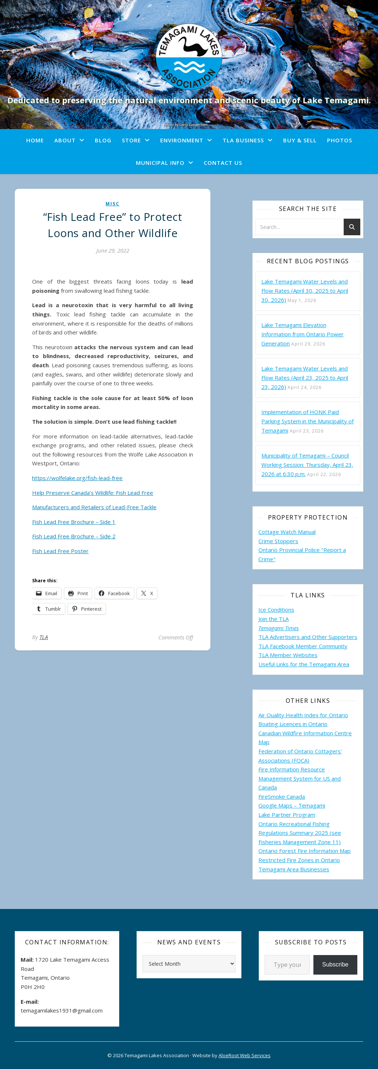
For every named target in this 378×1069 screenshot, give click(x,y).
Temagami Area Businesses (293, 869)
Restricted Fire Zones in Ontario (299, 860)
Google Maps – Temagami (291, 805)
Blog (103, 140)
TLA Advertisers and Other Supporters (307, 637)
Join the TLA (273, 618)
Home (35, 140)
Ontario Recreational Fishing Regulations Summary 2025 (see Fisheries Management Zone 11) (299, 833)
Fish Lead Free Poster (60, 551)
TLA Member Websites (287, 655)
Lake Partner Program (286, 814)
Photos (339, 140)
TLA (43, 637)
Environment (181, 140)
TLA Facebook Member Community (302, 646)
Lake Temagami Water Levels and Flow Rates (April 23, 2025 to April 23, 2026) (304, 378)
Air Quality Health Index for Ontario (303, 715)
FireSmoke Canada (281, 796)
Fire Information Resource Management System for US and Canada (299, 778)
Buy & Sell (300, 140)
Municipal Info (160, 162)
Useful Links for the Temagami (297, 664)
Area (343, 664)
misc (113, 204)
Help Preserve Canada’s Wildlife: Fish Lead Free (92, 492)
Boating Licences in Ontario (292, 724)
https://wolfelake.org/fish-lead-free (77, 478)
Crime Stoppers (278, 541)
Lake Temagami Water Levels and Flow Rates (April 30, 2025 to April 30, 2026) (304, 290)
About (65, 140)
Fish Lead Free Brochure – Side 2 (74, 536)
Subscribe (335, 964)
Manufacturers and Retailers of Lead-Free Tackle (94, 507)
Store (131, 140)
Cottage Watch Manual (287, 531)
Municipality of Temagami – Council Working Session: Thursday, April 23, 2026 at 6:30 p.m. (307, 465)
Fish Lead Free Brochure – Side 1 (74, 521)
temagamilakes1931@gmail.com (62, 1010)
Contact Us (223, 162)
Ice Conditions (276, 609)
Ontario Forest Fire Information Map (304, 850)
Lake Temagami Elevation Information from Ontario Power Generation (302, 334)
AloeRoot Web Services (245, 1055)
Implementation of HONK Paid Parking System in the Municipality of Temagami (307, 421)
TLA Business (243, 140)
